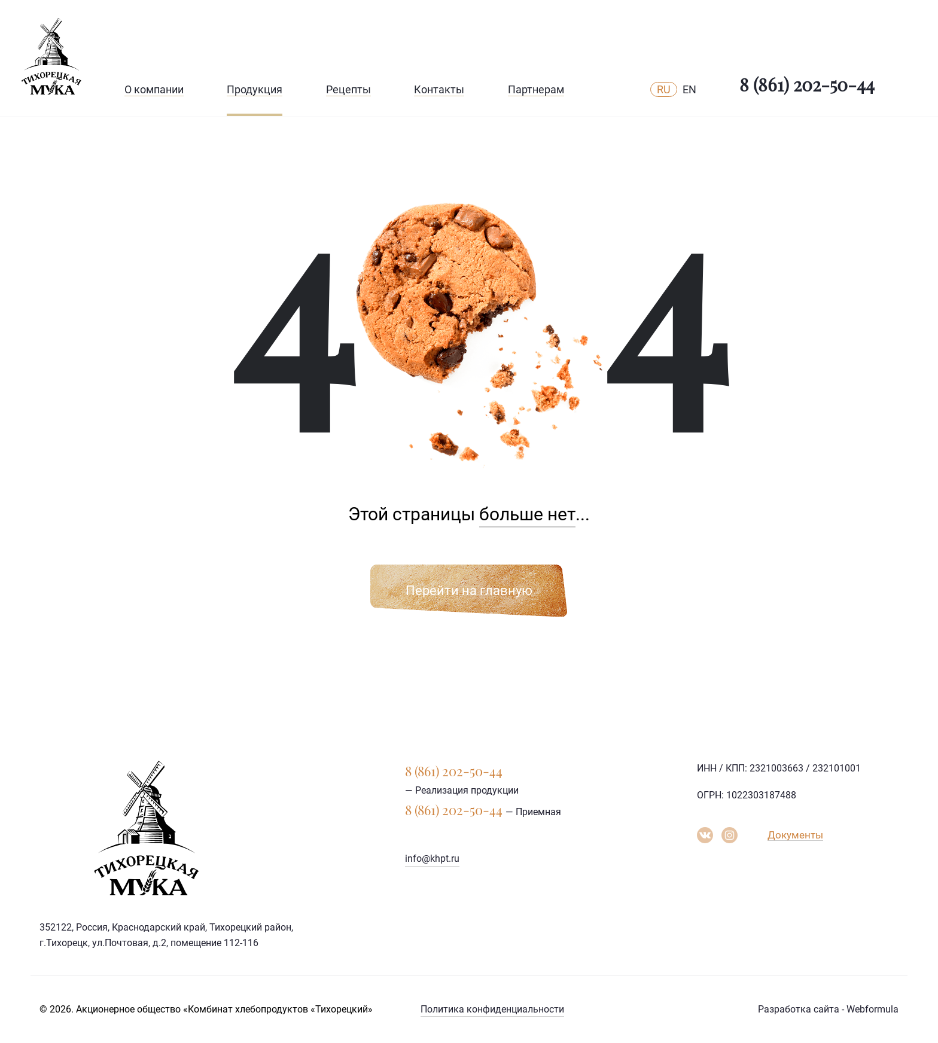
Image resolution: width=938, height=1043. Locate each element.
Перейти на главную (469, 590)
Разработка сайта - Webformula (828, 1009)
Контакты (439, 89)
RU (664, 89)
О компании (154, 89)
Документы (795, 835)
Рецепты (348, 89)
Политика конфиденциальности (492, 1009)
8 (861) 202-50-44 (807, 84)
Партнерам (536, 89)
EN (689, 89)
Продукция (254, 89)
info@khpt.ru (432, 858)
